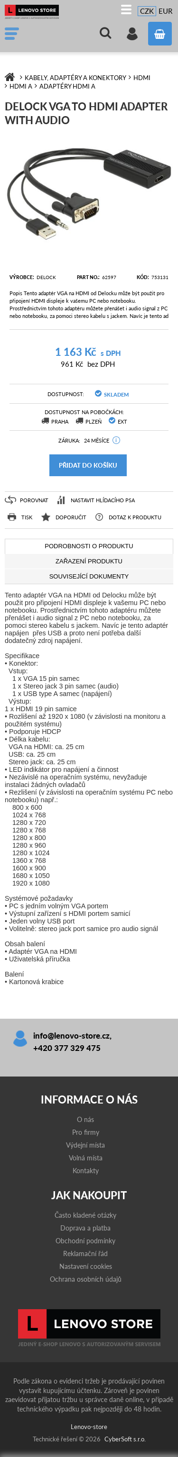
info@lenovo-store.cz (71, 1036)
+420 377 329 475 (67, 1048)
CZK (147, 11)
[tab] (89, 546)
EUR (165, 11)
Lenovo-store (35, 12)
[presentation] (89, 546)
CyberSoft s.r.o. (125, 1439)
